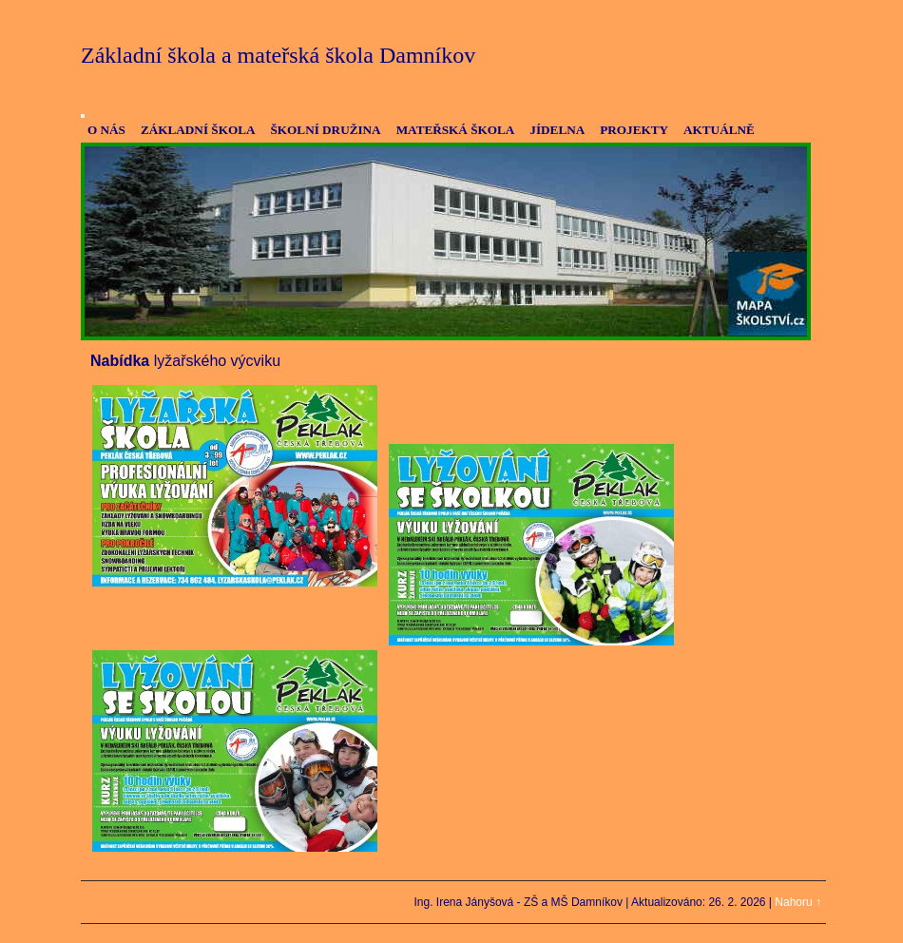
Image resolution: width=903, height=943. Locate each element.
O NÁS (106, 130)
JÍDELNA (557, 130)
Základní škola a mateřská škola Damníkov (278, 55)
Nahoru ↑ (798, 902)
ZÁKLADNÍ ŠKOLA (198, 130)
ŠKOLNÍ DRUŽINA (325, 130)
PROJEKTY (634, 130)
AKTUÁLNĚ (719, 130)
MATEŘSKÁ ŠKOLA (455, 130)
